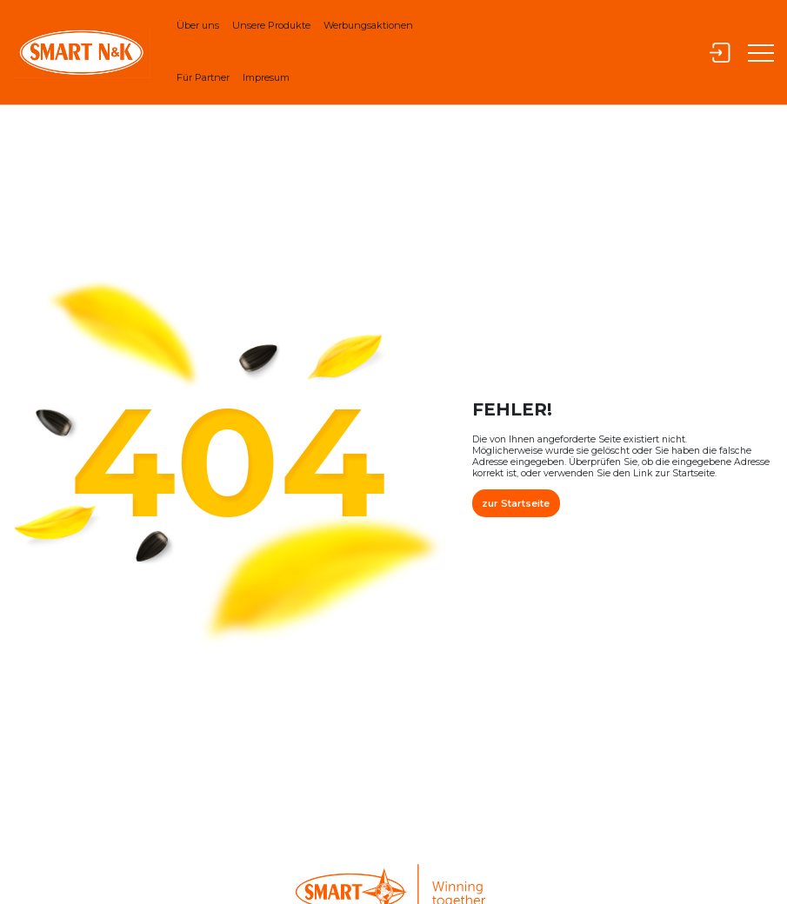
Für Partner (203, 77)
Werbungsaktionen (368, 25)
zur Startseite (516, 503)
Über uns (198, 25)
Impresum (266, 77)
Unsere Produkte (271, 25)
